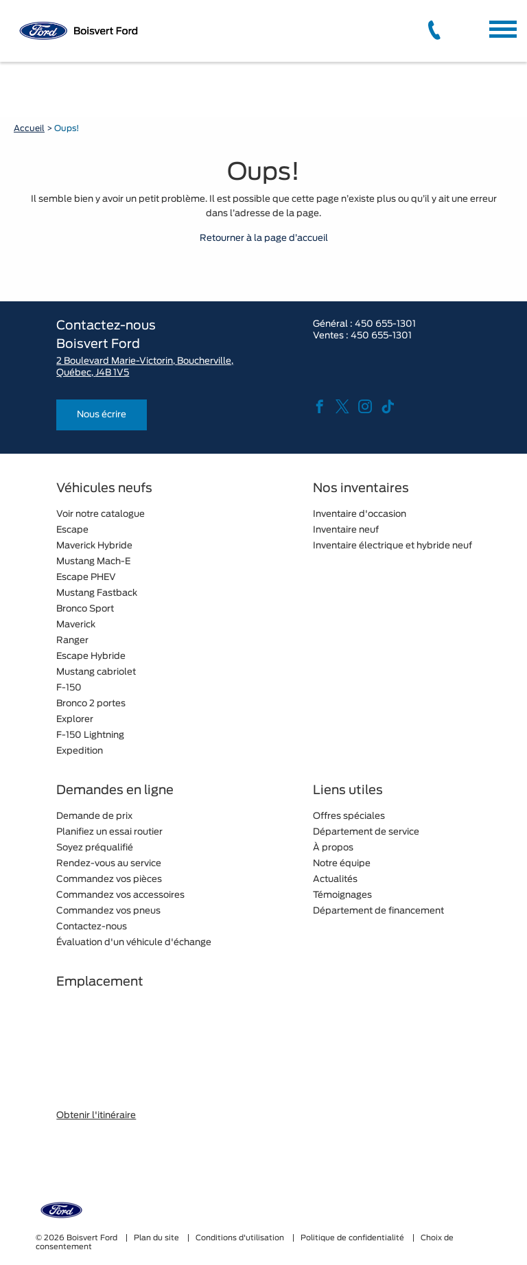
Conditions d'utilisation (241, 1238)
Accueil (29, 128)
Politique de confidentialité (353, 1238)
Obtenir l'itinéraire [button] (96, 1115)
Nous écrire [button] (101, 414)
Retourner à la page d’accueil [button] (264, 238)
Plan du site (157, 1238)
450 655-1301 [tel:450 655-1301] (381, 336)
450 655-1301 (385, 324)
